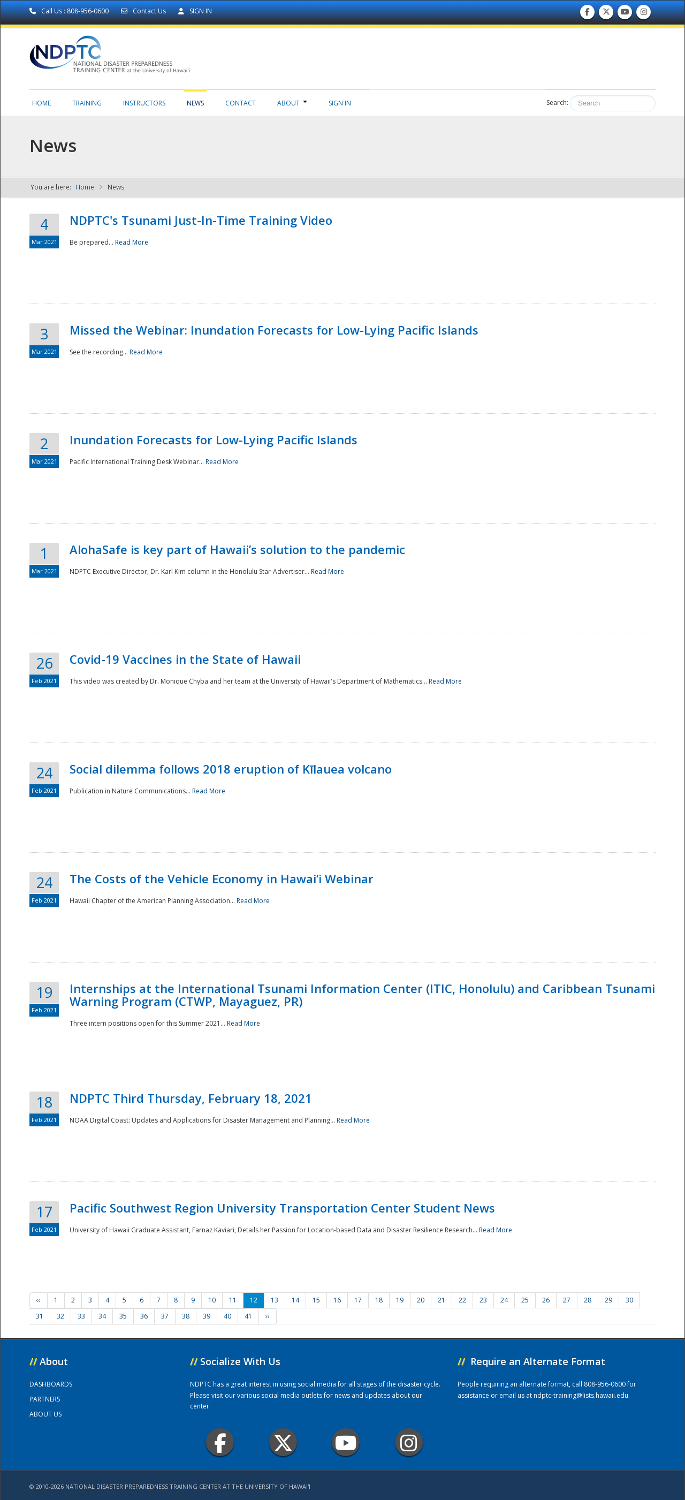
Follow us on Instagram (644, 14)
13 (274, 1300)
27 (566, 1300)
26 (546, 1300)
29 (608, 1300)
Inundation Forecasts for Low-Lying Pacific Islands (213, 439)
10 (212, 1300)
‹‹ (38, 1300)
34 (102, 1316)
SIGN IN (195, 11)
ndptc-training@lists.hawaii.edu (581, 1395)
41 (248, 1316)
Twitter (283, 1442)
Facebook (220, 1442)
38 (185, 1316)
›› (267, 1316)
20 (420, 1300)
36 (144, 1316)
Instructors (144, 103)
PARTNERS (44, 1399)
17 (358, 1300)
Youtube (346, 1442)
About (292, 103)
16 (337, 1300)
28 (587, 1300)
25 (525, 1300)
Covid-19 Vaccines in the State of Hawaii (185, 659)
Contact (240, 103)
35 (123, 1316)
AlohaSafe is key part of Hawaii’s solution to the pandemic (237, 549)
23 (483, 1300)
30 (629, 1300)
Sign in (340, 103)
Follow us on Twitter (606, 14)
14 (295, 1300)
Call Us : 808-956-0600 (69, 11)
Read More (131, 242)
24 (504, 1300)
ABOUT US (45, 1414)
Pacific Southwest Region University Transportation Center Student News (282, 1208)
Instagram (408, 1442)
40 (227, 1316)
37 (165, 1316)
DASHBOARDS (50, 1384)
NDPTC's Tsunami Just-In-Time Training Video (201, 220)
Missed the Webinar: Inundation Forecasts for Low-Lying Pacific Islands (274, 330)
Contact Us (144, 11)
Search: (557, 102)
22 (462, 1300)
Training (87, 103)
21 (441, 1300)
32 (60, 1316)
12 (253, 1300)
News (195, 103)
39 (206, 1316)
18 (379, 1300)
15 (316, 1300)
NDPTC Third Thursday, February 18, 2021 (191, 1098)
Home (41, 103)
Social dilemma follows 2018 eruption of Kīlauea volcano (231, 769)
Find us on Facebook (587, 14)
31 (39, 1316)
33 (81, 1316)
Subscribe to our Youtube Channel (625, 14)
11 (233, 1300)
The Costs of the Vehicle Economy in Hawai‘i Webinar (222, 878)
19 (400, 1300)
